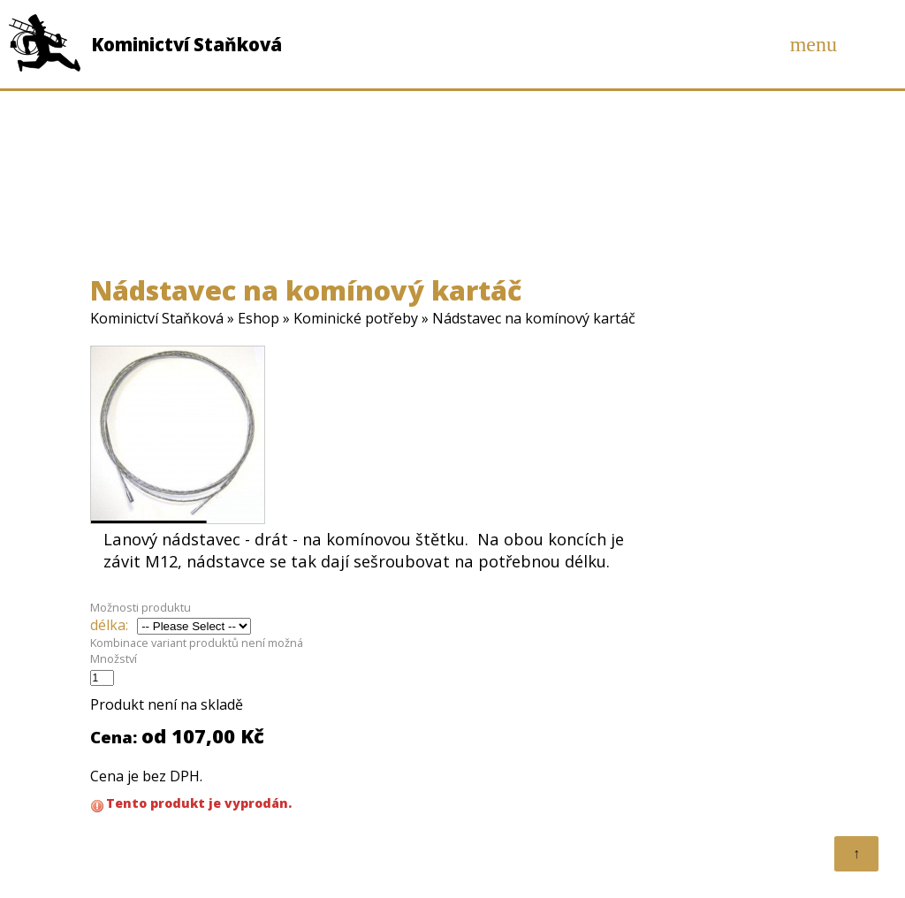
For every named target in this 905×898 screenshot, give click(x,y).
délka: (109, 625)
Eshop (258, 318)
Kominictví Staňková (157, 318)
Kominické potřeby (355, 318)
